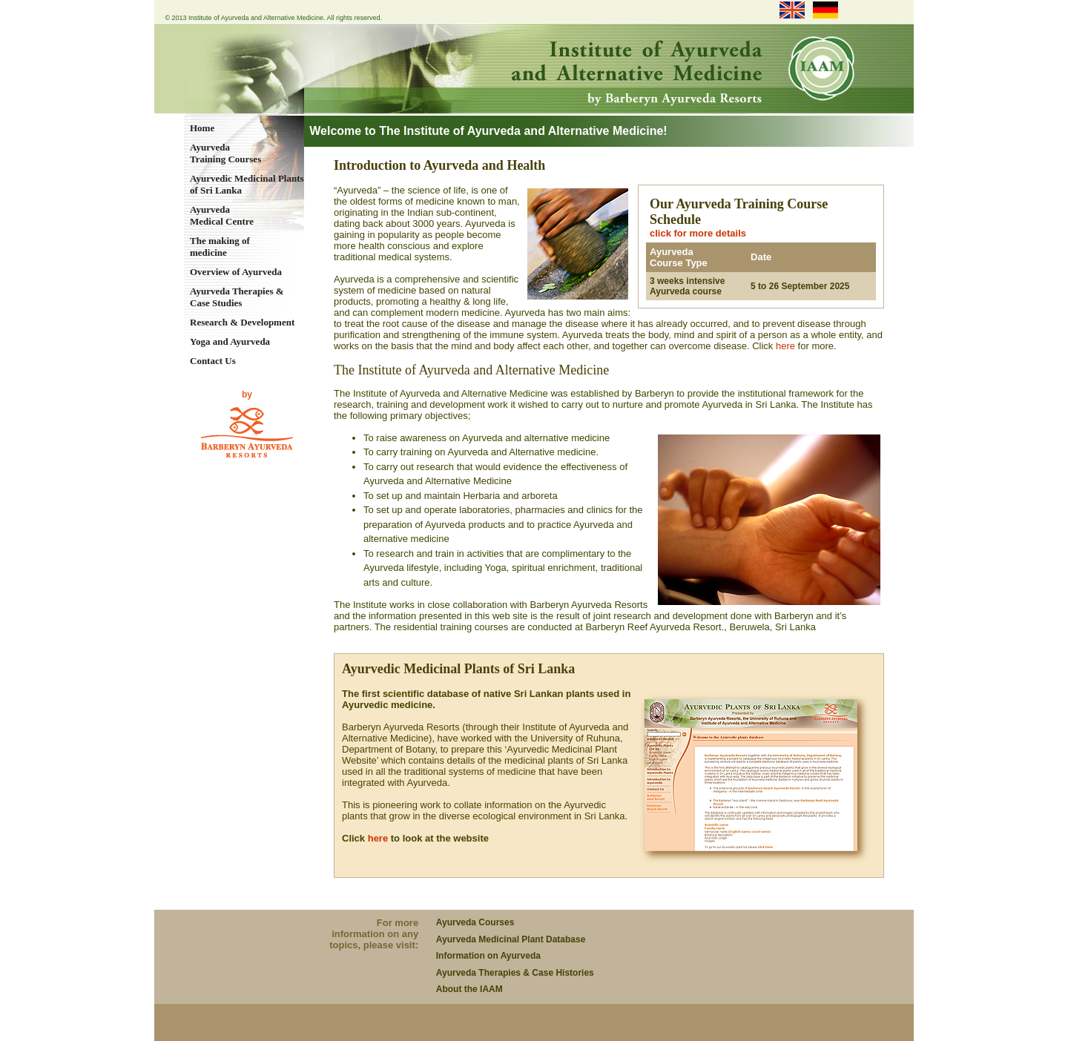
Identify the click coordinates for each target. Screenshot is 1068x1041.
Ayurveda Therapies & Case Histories (515, 973)
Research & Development (242, 322)
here (785, 345)
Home (202, 127)
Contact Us (213, 360)
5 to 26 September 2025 (800, 286)
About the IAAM (469, 989)
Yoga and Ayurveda (230, 341)
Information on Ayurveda (488, 956)
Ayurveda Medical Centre (222, 215)
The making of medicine (220, 246)
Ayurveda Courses (475, 922)
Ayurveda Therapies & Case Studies (237, 296)
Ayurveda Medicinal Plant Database (511, 939)
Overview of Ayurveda (236, 271)
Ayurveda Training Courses (225, 153)
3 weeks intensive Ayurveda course (687, 286)
